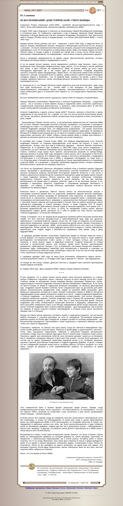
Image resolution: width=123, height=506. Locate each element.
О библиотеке (30, 488)
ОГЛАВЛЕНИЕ (73, 483)
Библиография (71, 488)
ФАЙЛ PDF (85, 483)
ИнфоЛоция (88, 488)
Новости (49, 488)
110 (86, 10)
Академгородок (40, 488)
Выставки (56, 488)
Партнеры (80, 488)
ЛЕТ (99, 10)
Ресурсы (63, 488)
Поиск (95, 488)
